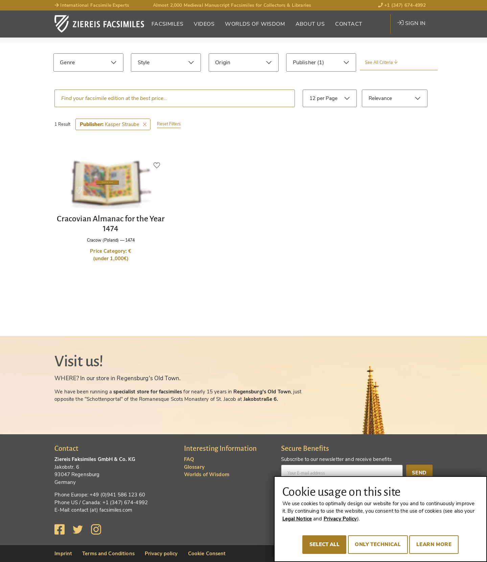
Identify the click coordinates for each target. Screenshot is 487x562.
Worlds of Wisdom (255, 24)
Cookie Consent (207, 553)
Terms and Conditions (108, 553)
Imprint (63, 553)
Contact (348, 24)
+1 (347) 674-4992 (402, 5)
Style (144, 62)
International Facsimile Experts (91, 5)
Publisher (305, 62)
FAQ (189, 459)
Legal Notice (297, 518)
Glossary (194, 467)
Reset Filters (169, 124)
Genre (67, 62)
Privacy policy (161, 553)
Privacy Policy (340, 518)
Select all (324, 544)
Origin (222, 62)
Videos (204, 24)
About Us (310, 24)
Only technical (378, 544)
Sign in (411, 23)
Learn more (433, 544)
